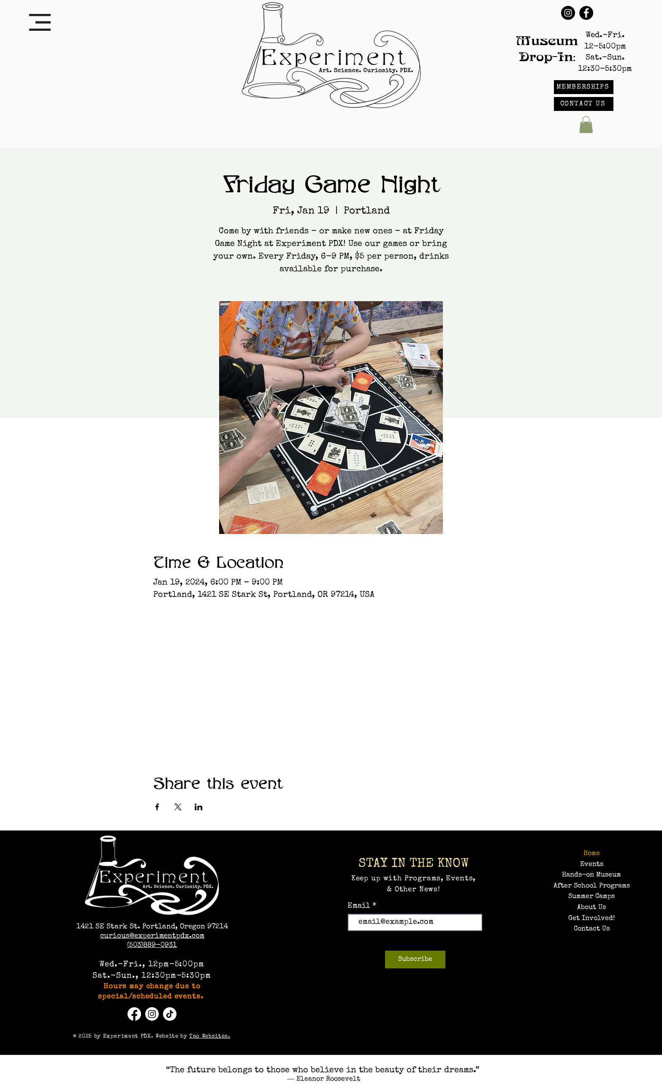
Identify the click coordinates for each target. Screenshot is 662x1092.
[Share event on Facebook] (157, 806)
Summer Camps (591, 896)
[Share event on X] (178, 806)
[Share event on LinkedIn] (199, 806)
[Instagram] (568, 13)
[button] (40, 22)
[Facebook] (586, 13)
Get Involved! (591, 918)
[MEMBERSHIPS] (583, 87)
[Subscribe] (415, 959)
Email (359, 906)
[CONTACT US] (583, 104)
